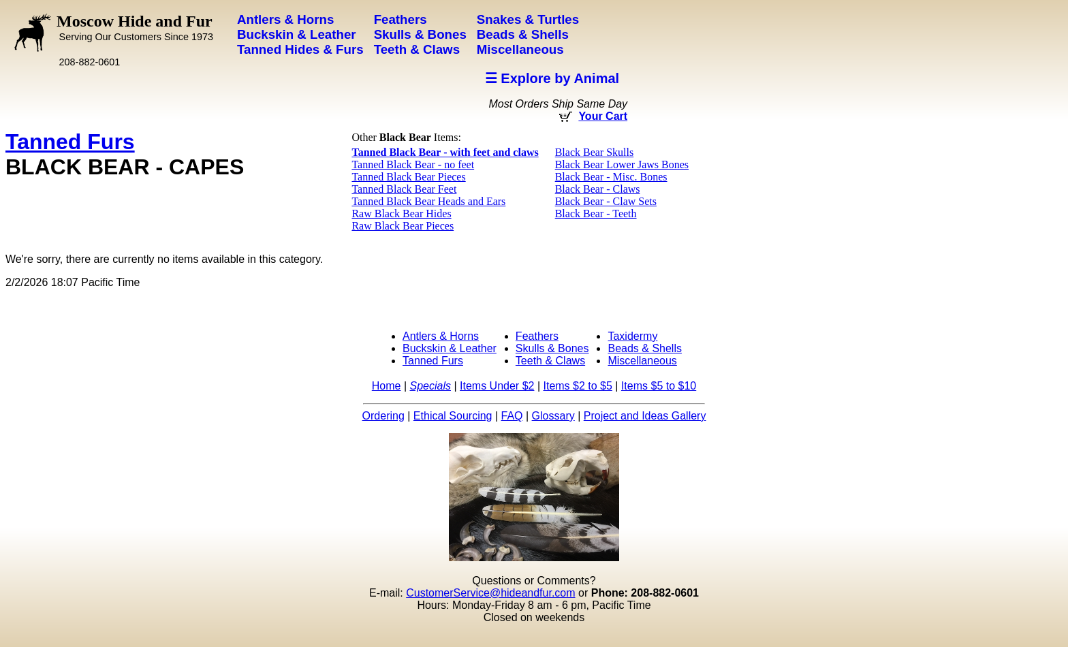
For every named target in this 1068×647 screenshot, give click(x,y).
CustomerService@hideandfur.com (490, 593)
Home (386, 386)
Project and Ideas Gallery (645, 416)
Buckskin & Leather (450, 348)
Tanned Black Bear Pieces (408, 177)
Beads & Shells (645, 348)
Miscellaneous (642, 360)
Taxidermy (632, 336)
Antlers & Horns (441, 336)
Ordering (383, 416)
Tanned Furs (70, 141)
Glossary (553, 416)
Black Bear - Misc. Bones (611, 177)
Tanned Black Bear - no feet (412, 164)
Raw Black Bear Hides (401, 213)
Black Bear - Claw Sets (606, 201)
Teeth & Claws (550, 360)
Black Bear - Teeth (596, 213)
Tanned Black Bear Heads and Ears (428, 201)
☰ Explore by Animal (552, 78)
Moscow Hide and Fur (135, 27)
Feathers (537, 336)
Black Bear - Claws (597, 189)
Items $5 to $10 (658, 386)
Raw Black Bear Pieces (402, 226)
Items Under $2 (497, 386)
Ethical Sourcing (452, 416)
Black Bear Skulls (594, 152)
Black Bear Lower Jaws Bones (622, 164)
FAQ (512, 416)
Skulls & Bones (552, 348)
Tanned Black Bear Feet (403, 189)
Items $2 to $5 (577, 386)
